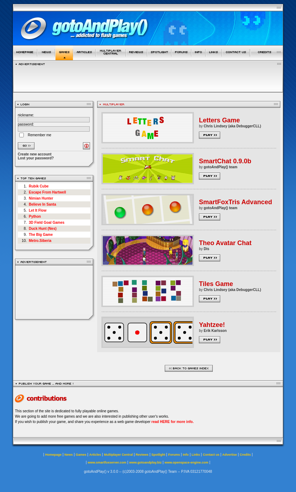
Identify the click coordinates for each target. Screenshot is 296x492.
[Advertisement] (54, 292)
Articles (95, 454)
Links (196, 454)
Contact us (211, 454)
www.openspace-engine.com (186, 462)
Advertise (229, 454)
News (68, 454)
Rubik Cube (39, 186)
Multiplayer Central (118, 454)
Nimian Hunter (41, 198)
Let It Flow (37, 210)
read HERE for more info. (173, 422)
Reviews (142, 454)
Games (81, 454)
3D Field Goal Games (46, 222)
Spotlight (158, 454)
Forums (174, 454)
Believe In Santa (42, 204)
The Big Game (41, 235)
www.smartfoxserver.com (107, 462)
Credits (245, 454)
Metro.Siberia (40, 241)
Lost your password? (36, 158)
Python (35, 216)
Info (186, 454)
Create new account (34, 154)
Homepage (53, 454)
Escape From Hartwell (47, 192)
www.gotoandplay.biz (145, 462)
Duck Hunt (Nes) (43, 229)
